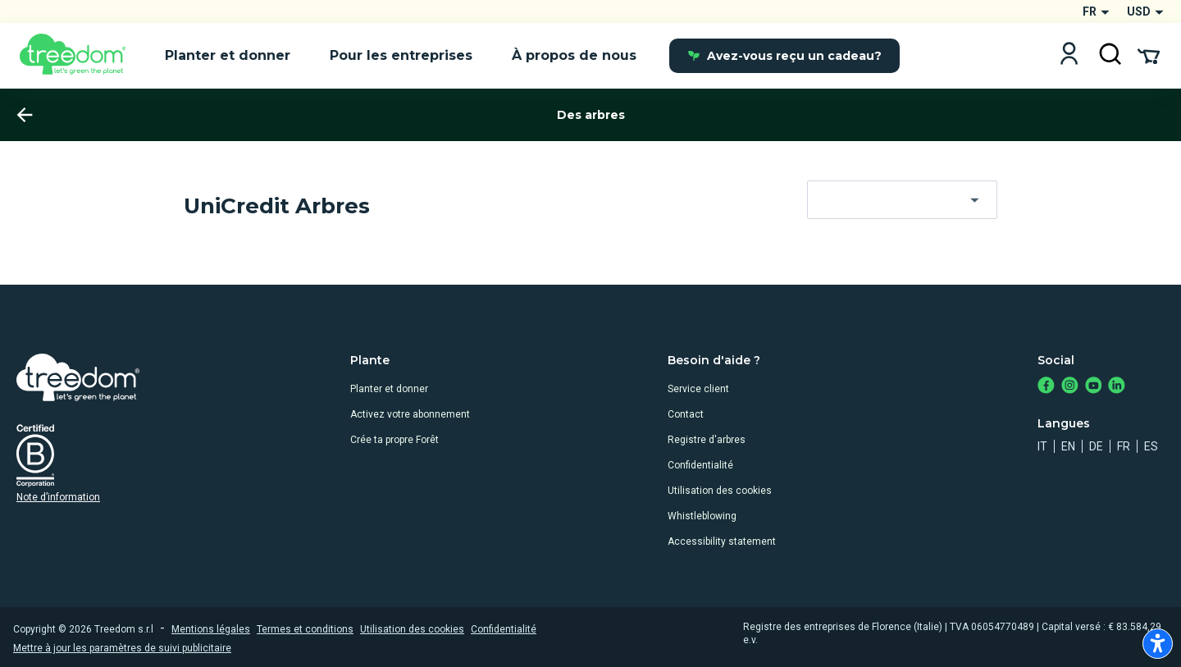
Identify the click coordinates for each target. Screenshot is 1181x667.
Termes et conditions (305, 629)
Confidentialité (700, 465)
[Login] (1069, 55)
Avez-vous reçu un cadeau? (784, 55)
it (1042, 446)
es (1151, 446)
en (1068, 446)
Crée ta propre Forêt (394, 439)
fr (1123, 446)
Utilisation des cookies (720, 490)
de (1096, 446)
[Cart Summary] (1148, 55)
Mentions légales (210, 629)
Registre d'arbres (707, 439)
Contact (686, 414)
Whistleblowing (702, 516)
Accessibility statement (722, 541)
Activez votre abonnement (410, 414)
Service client (698, 389)
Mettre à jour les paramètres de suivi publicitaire (122, 648)
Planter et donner (389, 389)
